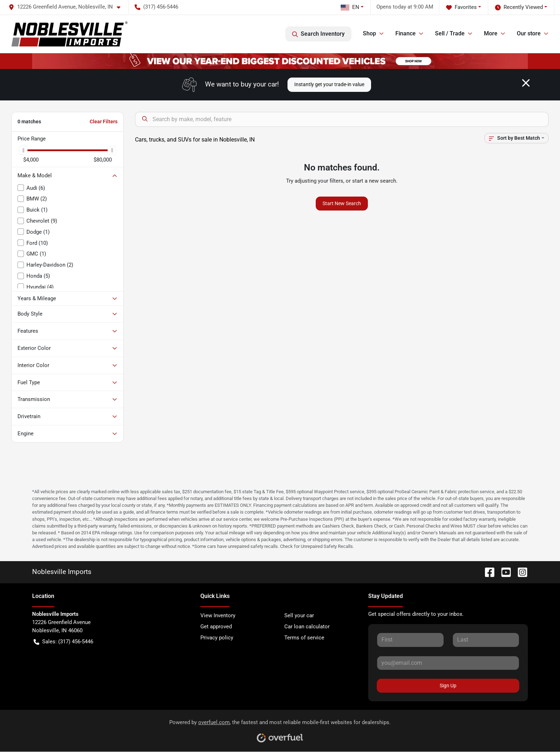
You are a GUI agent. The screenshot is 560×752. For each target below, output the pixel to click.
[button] (67, 7)
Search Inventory (318, 34)
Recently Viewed (519, 7)
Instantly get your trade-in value (329, 84)
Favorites (461, 7)
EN (350, 7)
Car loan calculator (307, 626)
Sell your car (299, 615)
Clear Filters (104, 121)
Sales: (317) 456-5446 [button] (63, 642)
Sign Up (448, 685)
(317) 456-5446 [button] (156, 7)
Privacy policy (216, 637)
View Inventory (217, 615)
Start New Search (341, 203)
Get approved (216, 626)
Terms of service (304, 637)
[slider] (23, 150)
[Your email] (448, 663)
